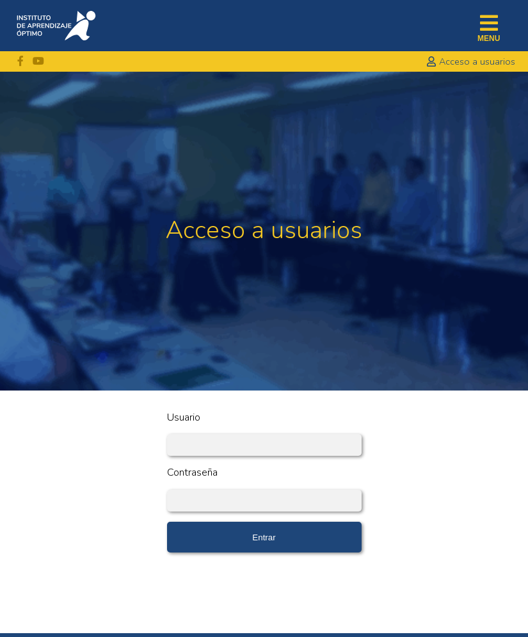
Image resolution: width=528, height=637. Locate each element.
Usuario (183, 417)
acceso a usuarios (477, 61)
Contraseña (192, 473)
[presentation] (264, 588)
